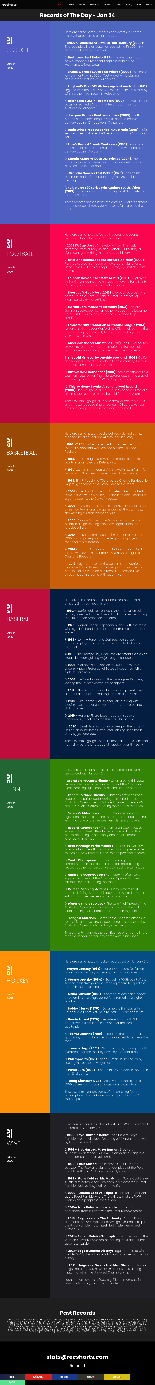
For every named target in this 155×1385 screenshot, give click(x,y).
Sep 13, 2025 (58, 1331)
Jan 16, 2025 (102, 1321)
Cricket (71, 4)
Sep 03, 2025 (68, 1330)
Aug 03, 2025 (52, 1328)
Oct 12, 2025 (103, 1331)
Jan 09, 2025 (139, 1320)
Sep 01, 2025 (37, 1330)
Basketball (94, 4)
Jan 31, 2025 (37, 1325)
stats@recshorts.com (77, 1357)
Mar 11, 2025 (116, 1326)
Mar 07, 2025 (54, 1326)
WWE (139, 4)
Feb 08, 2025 (22, 1326)
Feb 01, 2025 (52, 1325)
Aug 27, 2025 (99, 1328)
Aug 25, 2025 (67, 1328)
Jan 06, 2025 (92, 1320)
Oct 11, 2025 (88, 1331)
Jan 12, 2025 (42, 1321)
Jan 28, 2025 (130, 1323)
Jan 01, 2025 (14, 1320)
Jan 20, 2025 (22, 1323)
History (149, 4)
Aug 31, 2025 (22, 1330)
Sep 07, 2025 (131, 1330)
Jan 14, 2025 (72, 1321)
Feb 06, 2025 (130, 1325)
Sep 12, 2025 (43, 1331)
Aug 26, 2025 (83, 1328)
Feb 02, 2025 (67, 1325)
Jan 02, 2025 (29, 1320)
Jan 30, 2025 (22, 1325)
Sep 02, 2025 (52, 1330)
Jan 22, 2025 (52, 1323)
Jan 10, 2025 (13, 1321)
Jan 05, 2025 (76, 1320)
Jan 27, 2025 (114, 1323)
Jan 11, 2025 (28, 1321)
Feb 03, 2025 (83, 1325)
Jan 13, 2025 (57, 1321)
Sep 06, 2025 (115, 1330)
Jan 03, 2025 (45, 1320)
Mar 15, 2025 (36, 1328)
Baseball (107, 4)
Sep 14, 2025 (73, 1331)
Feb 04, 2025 (99, 1325)
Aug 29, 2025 (130, 1328)
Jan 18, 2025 (132, 1321)
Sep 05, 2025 (99, 1330)
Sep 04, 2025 (84, 1330)
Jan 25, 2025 (83, 1323)
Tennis (118, 4)
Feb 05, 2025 (114, 1325)
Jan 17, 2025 (117, 1321)
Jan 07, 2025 (107, 1320)
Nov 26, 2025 (118, 1331)
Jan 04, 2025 (61, 1320)
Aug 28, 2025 (115, 1328)
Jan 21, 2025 (37, 1323)
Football (82, 4)
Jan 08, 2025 (123, 1320)
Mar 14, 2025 (21, 1328)
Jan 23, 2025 (68, 1323)
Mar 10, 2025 (100, 1326)
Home (60, 4)
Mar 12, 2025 (130, 1326)
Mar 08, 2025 (70, 1326)
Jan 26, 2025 (99, 1323)
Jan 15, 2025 (87, 1321)
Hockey (129, 4)
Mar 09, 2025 (85, 1326)
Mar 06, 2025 (38, 1326)
